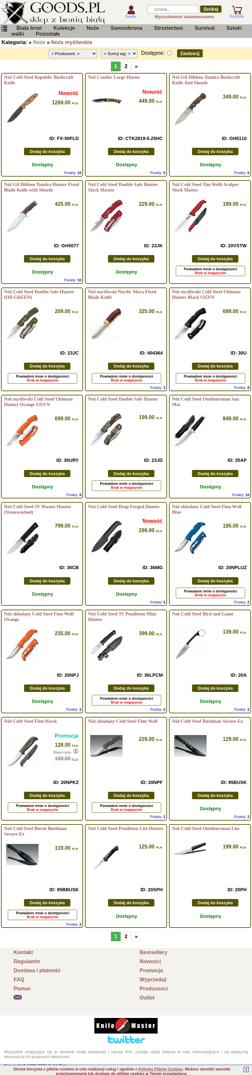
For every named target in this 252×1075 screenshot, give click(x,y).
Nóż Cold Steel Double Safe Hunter (123, 399)
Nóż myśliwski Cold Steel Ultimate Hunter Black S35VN (206, 294)
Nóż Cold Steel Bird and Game (203, 613)
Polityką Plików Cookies (160, 1069)
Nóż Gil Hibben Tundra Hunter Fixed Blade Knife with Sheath (41, 187)
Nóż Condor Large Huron (114, 77)
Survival (205, 28)
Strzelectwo (168, 28)
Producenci (154, 988)
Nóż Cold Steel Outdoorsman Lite (206, 828)
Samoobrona (126, 28)
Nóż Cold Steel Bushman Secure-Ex (207, 721)
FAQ (19, 979)
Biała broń (29, 28)
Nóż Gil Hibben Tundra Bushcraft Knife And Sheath (206, 80)
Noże (93, 28)
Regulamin (27, 961)
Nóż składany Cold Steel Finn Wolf (123, 721)
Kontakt (23, 952)
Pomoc (22, 988)
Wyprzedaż (153, 979)
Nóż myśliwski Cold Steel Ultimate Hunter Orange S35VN (38, 401)
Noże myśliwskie (71, 42)
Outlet (147, 997)
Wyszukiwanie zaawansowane (184, 16)
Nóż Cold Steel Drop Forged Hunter (124, 506)
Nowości (150, 961)
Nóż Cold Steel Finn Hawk (30, 721)
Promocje (151, 970)
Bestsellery (153, 952)
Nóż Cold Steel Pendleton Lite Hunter (125, 828)
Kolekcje (64, 28)
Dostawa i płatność (37, 970)
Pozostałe (48, 34)
